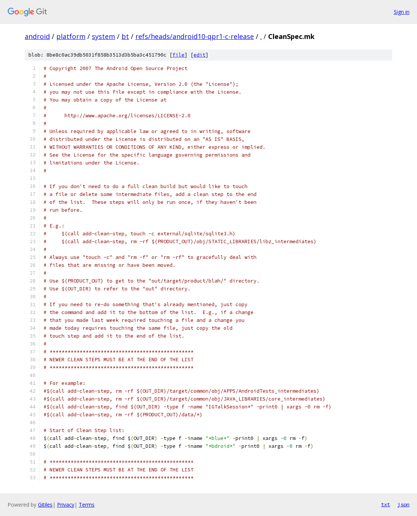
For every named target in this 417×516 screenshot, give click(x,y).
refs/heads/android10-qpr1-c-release (194, 36)
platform (71, 36)
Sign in (402, 11)
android (37, 36)
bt (125, 36)
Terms (86, 504)
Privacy (65, 504)
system (103, 36)
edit (200, 55)
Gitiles (45, 504)
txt (385, 504)
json (404, 504)
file (178, 55)
